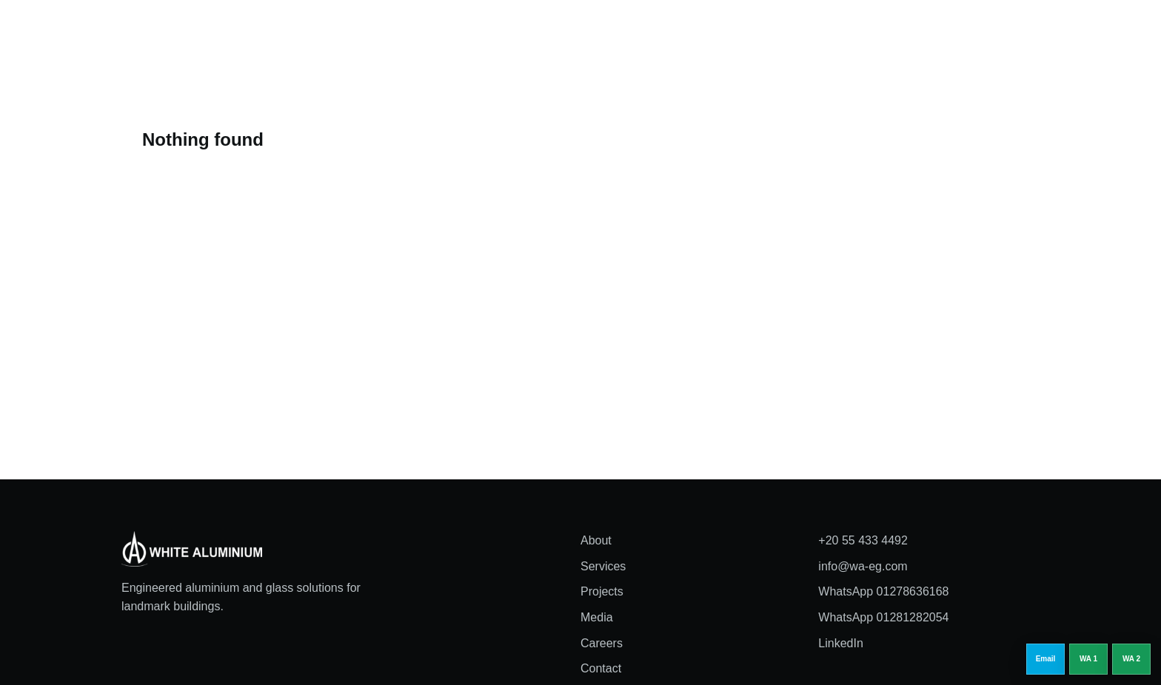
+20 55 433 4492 (863, 540)
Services (535, 32)
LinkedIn (840, 643)
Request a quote (990, 32)
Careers (718, 32)
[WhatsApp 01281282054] (1131, 659)
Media (659, 32)
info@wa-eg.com (862, 566)
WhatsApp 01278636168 (883, 591)
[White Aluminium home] (210, 33)
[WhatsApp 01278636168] (1088, 659)
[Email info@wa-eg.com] (1045, 659)
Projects (600, 32)
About (475, 32)
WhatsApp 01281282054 (883, 617)
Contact (600, 668)
